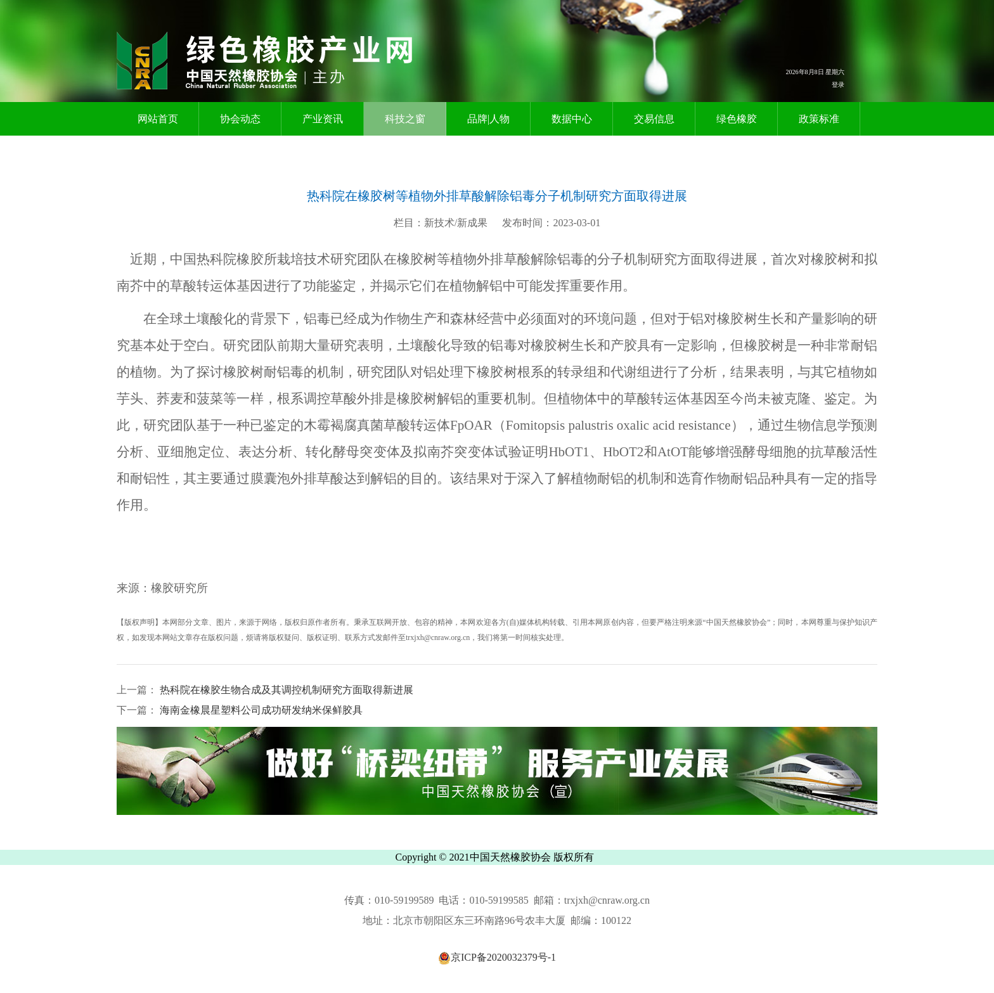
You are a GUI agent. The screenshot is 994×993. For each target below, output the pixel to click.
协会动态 (240, 118)
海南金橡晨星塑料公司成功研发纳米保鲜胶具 (260, 710)
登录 (838, 84)
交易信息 (654, 118)
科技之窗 (405, 118)
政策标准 (819, 118)
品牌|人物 (488, 118)
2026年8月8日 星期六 (815, 71)
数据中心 (572, 118)
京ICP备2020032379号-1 (497, 957)
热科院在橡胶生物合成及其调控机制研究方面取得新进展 (285, 689)
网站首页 (158, 118)
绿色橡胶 (736, 118)
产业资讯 (322, 118)
